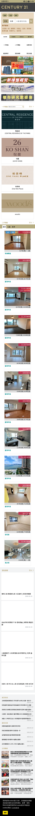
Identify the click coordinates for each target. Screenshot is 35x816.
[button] (33, 65)
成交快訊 (5, 697)
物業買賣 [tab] (5, 36)
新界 (16, 15)
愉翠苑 (19, 31)
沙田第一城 (6, 28)
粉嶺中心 (12, 31)
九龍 (10, 15)
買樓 (5, 21)
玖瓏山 (19, 28)
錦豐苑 (13, 28)
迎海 (23, 28)
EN (31, 1)
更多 (31, 106)
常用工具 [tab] (21, 36)
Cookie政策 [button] (15, 808)
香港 (5, 15)
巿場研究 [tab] (13, 36)
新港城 (29, 28)
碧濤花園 (5, 31)
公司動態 (5, 748)
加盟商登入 (5, 1)
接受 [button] (5, 812)
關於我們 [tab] (30, 36)
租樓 (11, 21)
